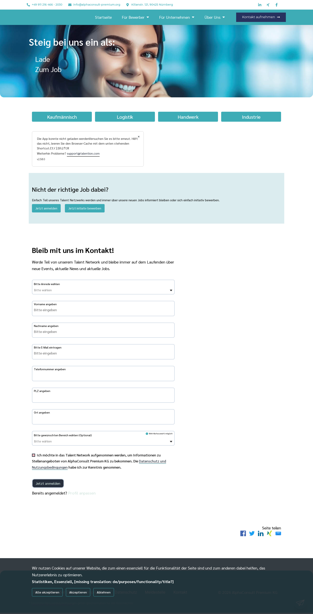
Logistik (125, 117)
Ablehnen (104, 592)
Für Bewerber (135, 17)
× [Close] (139, 136)
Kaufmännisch (62, 117)
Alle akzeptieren (47, 592)
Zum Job (48, 69)
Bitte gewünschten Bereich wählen (63, 436)
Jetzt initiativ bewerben (84, 208)
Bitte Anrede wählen (47, 285)
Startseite (103, 17)
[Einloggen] (48, 484)
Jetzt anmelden (46, 208)
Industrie (251, 117)
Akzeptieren (78, 592)
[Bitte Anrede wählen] (54, 291)
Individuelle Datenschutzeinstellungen (52, 604)
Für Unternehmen (176, 17)
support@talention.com (83, 153)
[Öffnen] (171, 291)
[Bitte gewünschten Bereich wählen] (54, 442)
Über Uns (214, 17)
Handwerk (188, 117)
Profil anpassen (82, 494)
